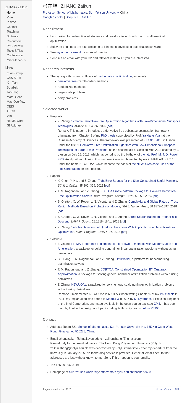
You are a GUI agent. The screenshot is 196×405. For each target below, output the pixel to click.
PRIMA (11, 22)
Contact (12, 26)
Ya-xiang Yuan (152, 135)
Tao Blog (12, 92)
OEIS (10, 106)
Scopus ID (73, 17)
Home (11, 12)
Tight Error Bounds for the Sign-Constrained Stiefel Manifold (137, 180)
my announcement (68, 52)
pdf (110, 126)
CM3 (157, 303)
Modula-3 (112, 298)
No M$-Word (15, 120)
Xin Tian (12, 82)
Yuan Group (15, 73)
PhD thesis (108, 135)
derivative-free (67, 81)
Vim (9, 116)
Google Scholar (53, 17)
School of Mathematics (72, 12)
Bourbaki (13, 87)
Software (13, 36)
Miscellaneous (16, 60)
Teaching (13, 31)
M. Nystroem (142, 298)
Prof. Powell (15, 45)
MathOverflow (16, 101)
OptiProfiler (123, 259)
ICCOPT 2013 (153, 140)
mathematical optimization (115, 76)
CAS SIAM (14, 77)
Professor (49, 12)
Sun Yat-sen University (104, 12)
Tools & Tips (15, 50)
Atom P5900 (151, 308)
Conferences (15, 55)
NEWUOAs (78, 284)
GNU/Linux (14, 125)
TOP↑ (178, 389)
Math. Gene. (15, 97)
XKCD (11, 111)
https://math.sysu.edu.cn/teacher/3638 (126, 372)
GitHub (86, 17)
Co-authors (14, 41)
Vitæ (10, 17)
